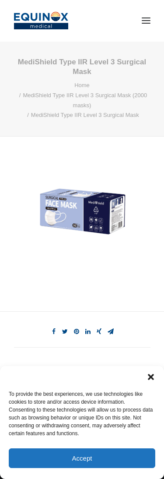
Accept (82, 458)
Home (82, 85)
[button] (151, 377)
